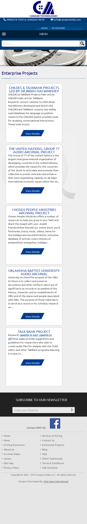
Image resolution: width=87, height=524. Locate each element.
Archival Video (12, 454)
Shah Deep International (56, 481)
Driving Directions (14, 444)
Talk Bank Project (34, 331)
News (7, 440)
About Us (9, 449)
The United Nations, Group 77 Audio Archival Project (34, 150)
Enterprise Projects (53, 444)
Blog (44, 449)
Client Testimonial (52, 458)
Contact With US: (36, 427)
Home (7, 435)
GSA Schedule (50, 467)
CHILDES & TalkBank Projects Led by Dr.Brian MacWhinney (34, 89)
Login (44, 27)
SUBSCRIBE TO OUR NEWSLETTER (41, 400)
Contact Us (48, 440)
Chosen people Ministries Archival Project (34, 211)
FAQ (44, 454)
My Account (58, 27)
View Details (33, 133)
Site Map (8, 463)
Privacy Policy (11, 467)
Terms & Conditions (53, 463)
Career (7, 458)
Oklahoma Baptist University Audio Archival (34, 272)
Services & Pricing (52, 435)
